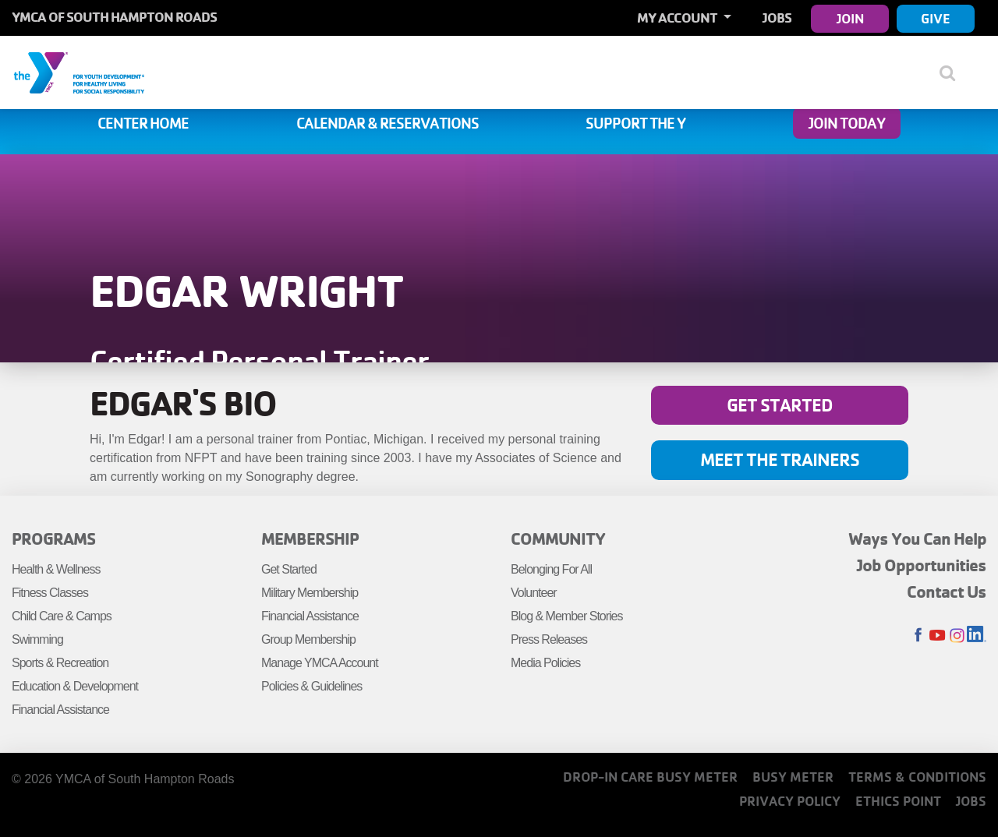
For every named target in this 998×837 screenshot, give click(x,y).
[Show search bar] (953, 72)
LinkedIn (976, 635)
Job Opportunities (921, 565)
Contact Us (946, 591)
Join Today (847, 123)
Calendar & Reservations (387, 123)
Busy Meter (792, 776)
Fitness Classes (50, 592)
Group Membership (308, 639)
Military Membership (309, 592)
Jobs (777, 17)
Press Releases (549, 639)
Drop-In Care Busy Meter (650, 776)
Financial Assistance (60, 709)
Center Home (143, 123)
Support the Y (635, 123)
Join (850, 18)
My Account (678, 17)
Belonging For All (551, 569)
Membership (310, 538)
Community (558, 538)
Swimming (37, 639)
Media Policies (545, 662)
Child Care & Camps (61, 616)
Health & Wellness (56, 569)
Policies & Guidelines (311, 686)
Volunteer (534, 592)
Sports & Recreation (60, 662)
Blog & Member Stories (567, 616)
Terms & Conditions (917, 776)
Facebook (918, 635)
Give (935, 18)
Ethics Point (898, 801)
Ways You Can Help (917, 538)
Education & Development (75, 686)
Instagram (957, 635)
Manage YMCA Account (319, 662)
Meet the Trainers (779, 459)
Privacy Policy (790, 801)
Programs (53, 538)
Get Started (780, 405)
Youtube (937, 635)
